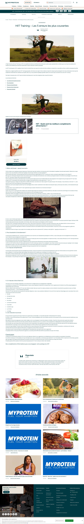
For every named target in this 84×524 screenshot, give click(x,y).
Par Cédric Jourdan (52, 452)
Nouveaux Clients (53, 6)
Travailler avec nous (60, 507)
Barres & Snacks (38, 6)
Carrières (58, 510)
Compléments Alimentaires (47, 14)
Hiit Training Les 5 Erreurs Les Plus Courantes (25, 19)
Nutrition (24, 14)
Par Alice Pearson (15, 401)
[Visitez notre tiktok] (8, 514)
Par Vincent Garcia (52, 401)
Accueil (7, 19)
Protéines (20, 6)
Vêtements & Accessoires (48, 494)
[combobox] (59, 2)
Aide (37, 495)
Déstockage (60, 6)
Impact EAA (16, 159)
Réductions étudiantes (74, 502)
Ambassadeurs (71, 14)
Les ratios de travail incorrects (13, 80)
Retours (37, 498)
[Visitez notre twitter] (13, 514)
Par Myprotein (44, 30)
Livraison (38, 507)
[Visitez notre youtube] (11, 514)
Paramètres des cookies (7, 507)
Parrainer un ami (74, 491)
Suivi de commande (40, 505)
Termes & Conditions (60, 502)
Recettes (34, 14)
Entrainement (13, 14)
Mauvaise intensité (11, 89)
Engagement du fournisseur (61, 512)
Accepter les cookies (69, 520)
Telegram (72, 499)
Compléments (26, 6)
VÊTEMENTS (36, 3)
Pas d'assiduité (10, 82)
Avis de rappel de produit (39, 511)
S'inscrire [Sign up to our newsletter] (6, 491)
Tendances (14, 6)
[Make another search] (42, 17)
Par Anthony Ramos (53, 427)
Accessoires (45, 6)
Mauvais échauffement (12, 85)
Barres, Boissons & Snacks (49, 500)
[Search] (47, 2)
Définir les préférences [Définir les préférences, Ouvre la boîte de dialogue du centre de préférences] (60, 520)
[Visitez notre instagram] (3, 514)
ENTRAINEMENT (42, 22)
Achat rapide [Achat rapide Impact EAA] (16, 164)
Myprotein (29, 355)
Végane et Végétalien (50, 504)
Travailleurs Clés (73, 494)
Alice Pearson (46, 128)
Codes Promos (73, 497)
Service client (39, 490)
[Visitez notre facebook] (6, 514)
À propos (58, 490)
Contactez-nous (39, 493)
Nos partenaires (59, 505)
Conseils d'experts (68, 6)
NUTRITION (27, 3)
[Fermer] (82, 520)
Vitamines (32, 6)
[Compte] (73, 2)
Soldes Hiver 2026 (73, 505)
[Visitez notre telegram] (16, 514)
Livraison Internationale (39, 501)
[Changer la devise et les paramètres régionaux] (16, 509)
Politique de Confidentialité (61, 499)
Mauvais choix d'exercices (12, 87)
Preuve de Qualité (59, 493)
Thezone (10, 19)
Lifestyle (60, 14)
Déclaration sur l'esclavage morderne (61, 496)
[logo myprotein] (12, 2)
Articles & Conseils (49, 497)
